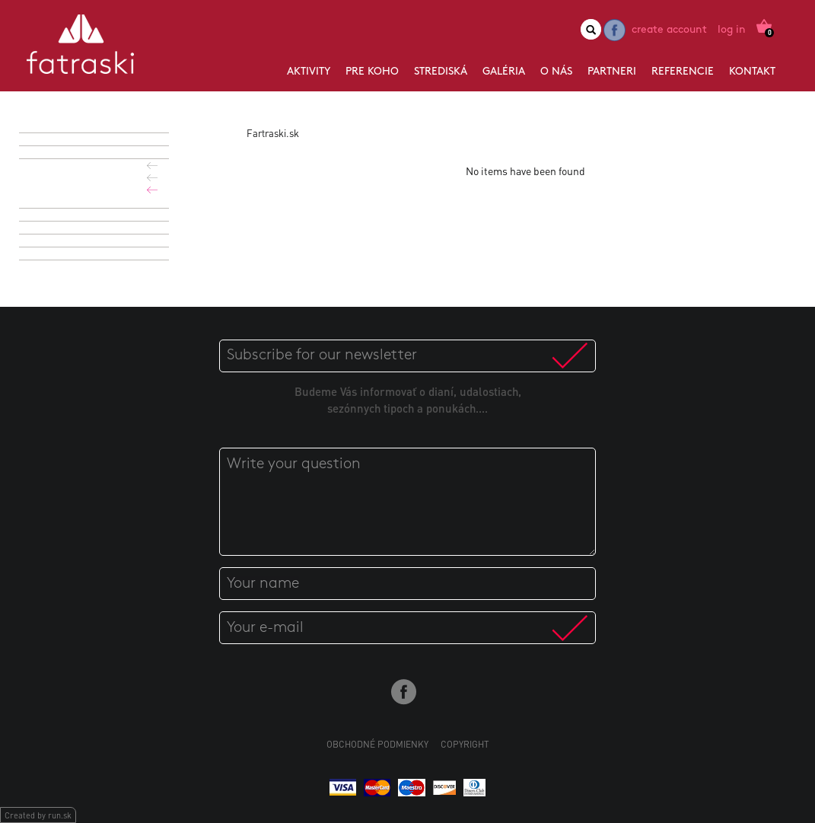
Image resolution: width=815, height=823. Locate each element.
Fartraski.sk (273, 132)
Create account (669, 30)
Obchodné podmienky (377, 744)
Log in (732, 30)
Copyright (465, 744)
